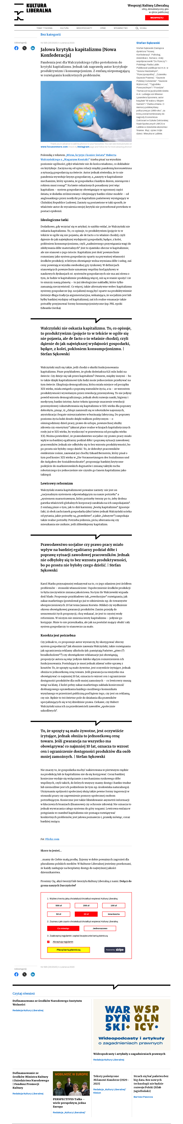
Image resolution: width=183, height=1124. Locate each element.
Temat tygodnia (44, 29)
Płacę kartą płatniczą (68, 950)
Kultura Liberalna (33, 12)
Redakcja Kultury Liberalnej (28, 1010)
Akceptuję (63, 942)
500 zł (59, 906)
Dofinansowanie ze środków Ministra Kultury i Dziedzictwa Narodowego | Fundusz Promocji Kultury (31, 1079)
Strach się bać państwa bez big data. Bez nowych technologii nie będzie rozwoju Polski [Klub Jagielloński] (151, 1084)
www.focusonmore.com (54, 147)
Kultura (64, 29)
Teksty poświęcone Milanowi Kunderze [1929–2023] (111, 1080)
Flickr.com (52, 839)
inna (114, 914)
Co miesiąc (63, 929)
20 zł (86, 914)
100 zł (114, 906)
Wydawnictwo (121, 29)
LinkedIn (33, 49)
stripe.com (114, 950)
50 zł (58, 914)
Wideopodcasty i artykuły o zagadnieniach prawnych (128, 1054)
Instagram (83, 147)
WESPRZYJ (156, 18)
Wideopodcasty (84, 29)
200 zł (86, 906)
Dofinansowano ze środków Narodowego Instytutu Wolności (46, 1002)
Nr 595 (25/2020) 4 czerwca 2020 (57, 43)
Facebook (16, 49)
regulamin (68, 942)
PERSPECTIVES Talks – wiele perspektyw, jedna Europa (69, 1103)
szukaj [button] (143, 29)
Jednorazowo (100, 929)
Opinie (103, 29)
